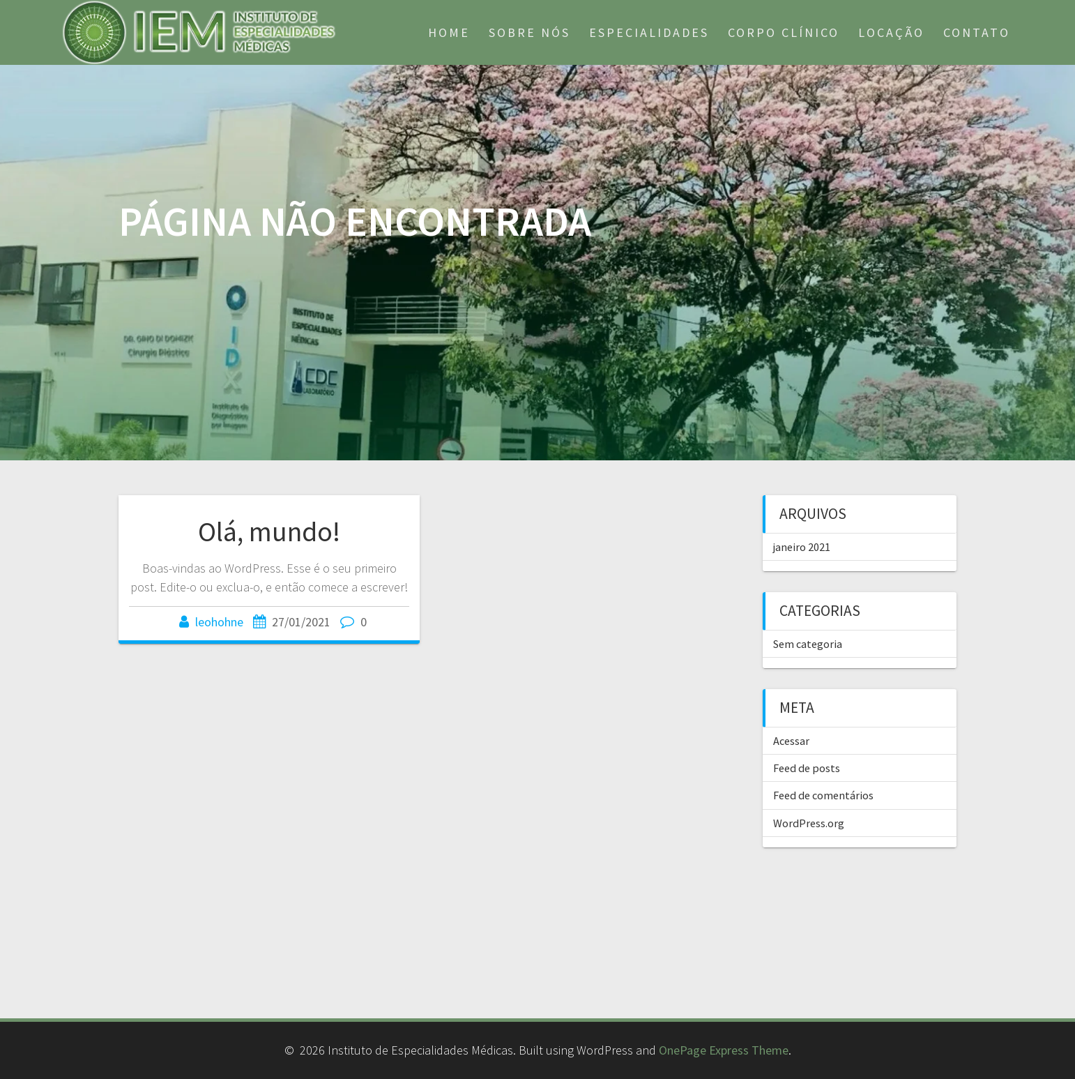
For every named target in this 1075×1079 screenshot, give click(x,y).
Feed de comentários (823, 795)
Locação (891, 32)
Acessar (791, 741)
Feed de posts (806, 768)
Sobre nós (529, 32)
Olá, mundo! (269, 531)
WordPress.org (808, 823)
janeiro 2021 (801, 547)
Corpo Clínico (783, 32)
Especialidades (649, 32)
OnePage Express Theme (723, 1050)
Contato (976, 32)
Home (449, 32)
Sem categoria (807, 644)
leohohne (219, 622)
